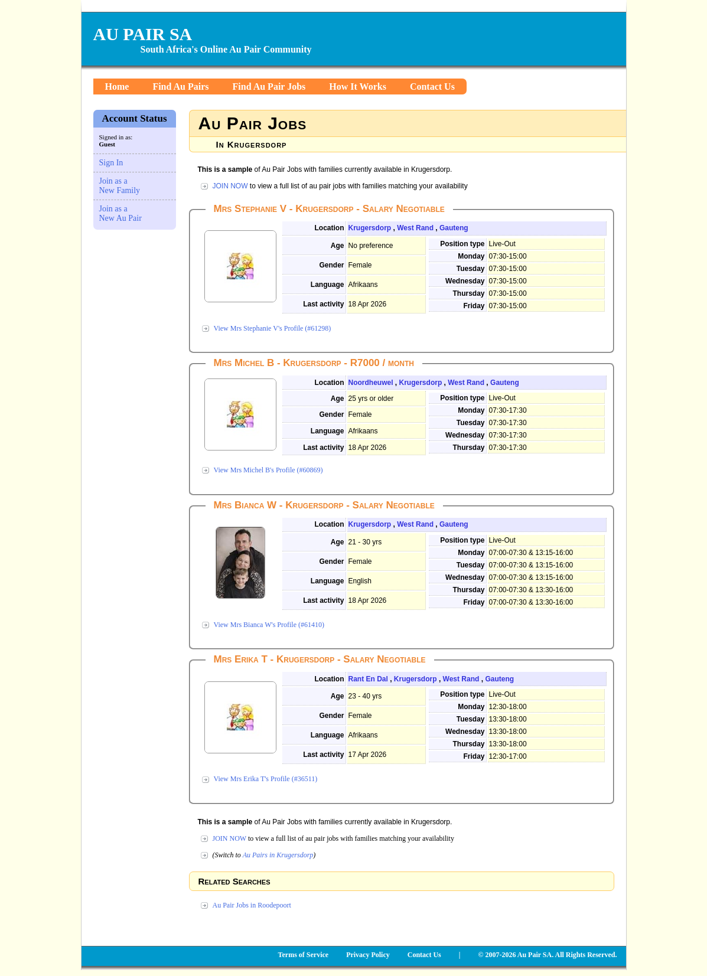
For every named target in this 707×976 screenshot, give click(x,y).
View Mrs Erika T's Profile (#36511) (266, 779)
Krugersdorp (370, 228)
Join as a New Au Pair (120, 213)
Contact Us (432, 86)
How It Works (357, 86)
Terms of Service (303, 955)
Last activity (323, 304)
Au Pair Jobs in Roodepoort (252, 905)
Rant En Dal (368, 679)
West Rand (415, 228)
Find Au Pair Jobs (269, 86)
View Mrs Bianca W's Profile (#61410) (269, 625)
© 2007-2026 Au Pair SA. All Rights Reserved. (547, 955)
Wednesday (464, 281)
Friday (473, 306)
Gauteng (453, 228)
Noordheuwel (370, 382)
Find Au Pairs (180, 86)
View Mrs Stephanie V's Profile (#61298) (272, 328)
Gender (331, 265)
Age (337, 245)
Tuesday (471, 269)
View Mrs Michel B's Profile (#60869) (268, 470)
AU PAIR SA (143, 34)
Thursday (468, 293)
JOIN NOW (230, 186)
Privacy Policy (368, 955)
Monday (471, 256)
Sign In (111, 162)
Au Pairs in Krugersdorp (278, 855)
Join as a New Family (120, 186)
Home (117, 86)
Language (327, 284)
